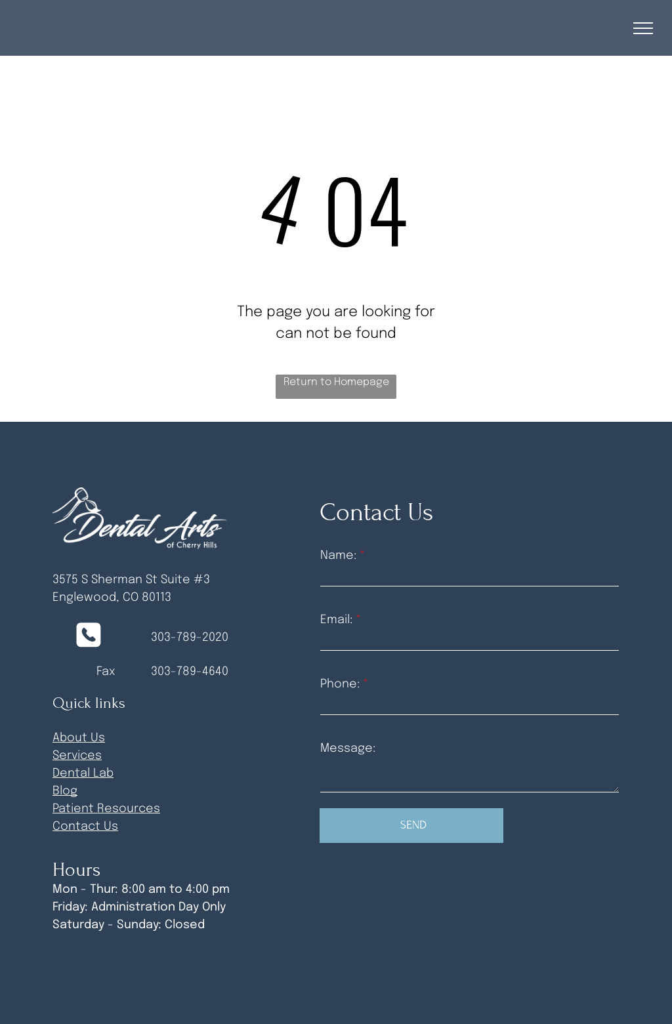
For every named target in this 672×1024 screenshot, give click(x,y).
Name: (338, 556)
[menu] (643, 28)
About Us (78, 738)
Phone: (340, 684)
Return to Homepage (336, 382)
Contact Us (85, 826)
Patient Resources (106, 809)
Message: (347, 748)
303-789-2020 (189, 638)
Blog (64, 791)
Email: (336, 620)
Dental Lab (83, 773)
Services (77, 756)
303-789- (176, 672)
